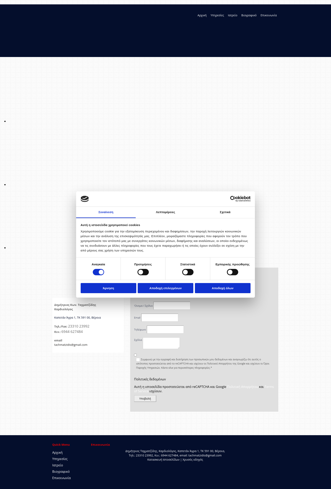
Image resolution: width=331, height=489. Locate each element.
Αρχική (202, 15)
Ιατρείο (232, 15)
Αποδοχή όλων (222, 288)
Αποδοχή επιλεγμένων (165, 288)
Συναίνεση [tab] (105, 212)
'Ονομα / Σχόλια (143, 305)
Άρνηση (108, 288)
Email (137, 317)
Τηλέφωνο (140, 329)
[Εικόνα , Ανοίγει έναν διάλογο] (127, 121)
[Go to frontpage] (72, 49)
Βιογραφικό (249, 15)
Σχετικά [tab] (225, 212)
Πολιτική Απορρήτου (242, 387)
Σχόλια (138, 340)
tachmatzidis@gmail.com (70, 345)
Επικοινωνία (269, 15)
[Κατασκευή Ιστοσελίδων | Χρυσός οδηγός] (94, 467)
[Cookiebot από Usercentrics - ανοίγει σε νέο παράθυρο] (233, 199)
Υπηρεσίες (217, 15)
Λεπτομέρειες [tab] (165, 212)
